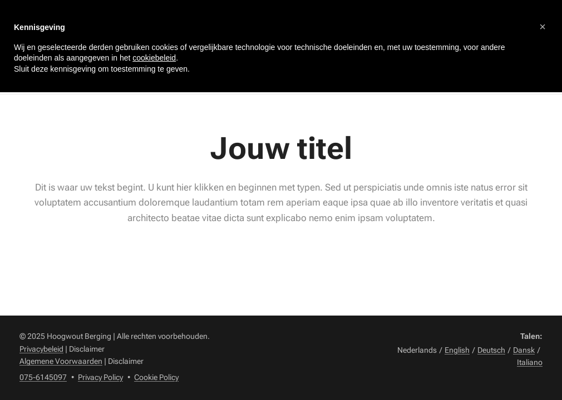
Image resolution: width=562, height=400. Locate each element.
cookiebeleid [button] (154, 57)
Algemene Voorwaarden (60, 361)
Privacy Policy (100, 377)
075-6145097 (43, 377)
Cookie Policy (156, 377)
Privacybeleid (41, 348)
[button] (542, 27)
